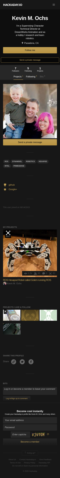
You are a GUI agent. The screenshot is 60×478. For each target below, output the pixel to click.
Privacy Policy (29, 463)
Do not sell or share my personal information (30, 466)
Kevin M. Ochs (12, 283)
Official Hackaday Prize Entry (5, 312)
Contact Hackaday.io (27, 459)
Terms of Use (15, 463)
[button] (53, 4)
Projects (18, 76)
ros (6, 161)
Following (31, 76)
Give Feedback (45, 459)
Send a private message (30, 60)
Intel (7, 166)
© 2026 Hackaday (30, 471)
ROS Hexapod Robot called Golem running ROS (27, 280)
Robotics (30, 161)
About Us (12, 459)
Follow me (30, 50)
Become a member (30, 442)
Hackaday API (44, 463)
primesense (18, 166)
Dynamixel (17, 161)
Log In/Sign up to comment (17, 398)
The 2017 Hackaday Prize (8, 234)
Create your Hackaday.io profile (16, 414)
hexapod (43, 161)
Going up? (29, 453)
